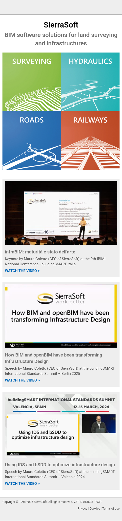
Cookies (94, 508)
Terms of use (111, 508)
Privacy (82, 508)
